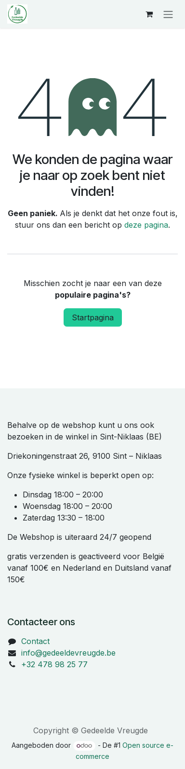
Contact (35, 641)
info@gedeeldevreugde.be (68, 653)
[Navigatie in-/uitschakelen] (168, 14)
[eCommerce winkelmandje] (149, 14)
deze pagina (146, 225)
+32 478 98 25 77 (54, 664)
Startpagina (93, 317)
